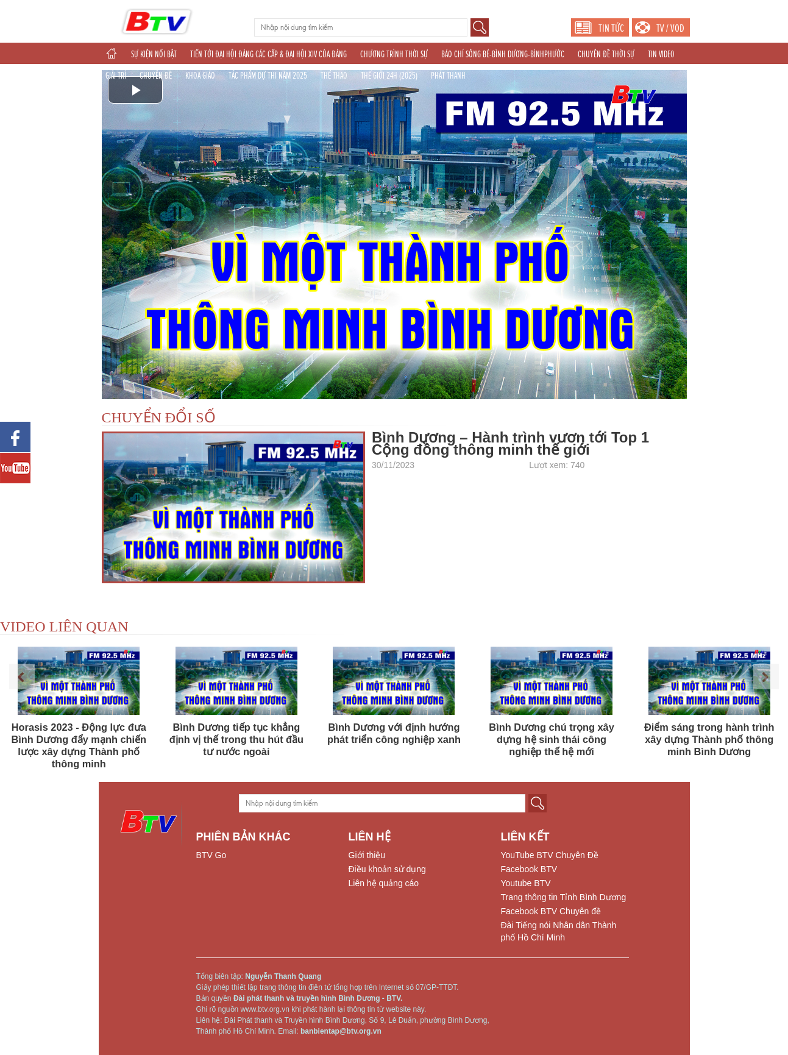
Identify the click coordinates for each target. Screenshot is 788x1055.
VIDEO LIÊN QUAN (64, 626)
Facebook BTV (529, 869)
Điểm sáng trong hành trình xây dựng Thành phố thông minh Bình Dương (709, 739)
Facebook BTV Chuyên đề (551, 911)
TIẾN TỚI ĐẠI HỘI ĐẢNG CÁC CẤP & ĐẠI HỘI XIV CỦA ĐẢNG (268, 54)
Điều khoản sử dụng (387, 869)
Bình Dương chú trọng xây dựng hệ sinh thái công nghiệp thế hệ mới (551, 739)
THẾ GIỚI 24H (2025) (389, 75)
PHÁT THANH (448, 75)
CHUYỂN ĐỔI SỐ (159, 417)
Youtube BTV (526, 883)
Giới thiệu (367, 855)
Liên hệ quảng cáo (384, 883)
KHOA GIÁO (200, 75)
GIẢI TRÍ (115, 75)
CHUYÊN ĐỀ (156, 75)
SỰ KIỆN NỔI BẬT (154, 54)
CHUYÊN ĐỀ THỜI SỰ (606, 54)
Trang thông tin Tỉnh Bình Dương (563, 897)
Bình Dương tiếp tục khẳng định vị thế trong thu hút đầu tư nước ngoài (236, 739)
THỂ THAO (334, 75)
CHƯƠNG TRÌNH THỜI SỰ (394, 54)
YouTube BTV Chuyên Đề (549, 855)
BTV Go (211, 855)
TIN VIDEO (661, 54)
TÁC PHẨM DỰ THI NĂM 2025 (268, 75)
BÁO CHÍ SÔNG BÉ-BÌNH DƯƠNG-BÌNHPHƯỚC (502, 54)
